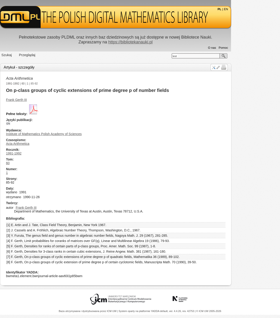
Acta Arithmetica (43, 78)
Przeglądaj (51, 55)
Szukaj (31, 55)
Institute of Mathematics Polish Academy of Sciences (68, 134)
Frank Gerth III (40, 100)
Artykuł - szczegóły (43, 67)
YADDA (155, 311)
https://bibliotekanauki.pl (155, 42)
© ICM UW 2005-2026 (208, 311)
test (199, 56)
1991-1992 (37, 83)
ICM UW (112, 311)
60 (47, 83)
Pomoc (248, 47)
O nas (236, 47)
